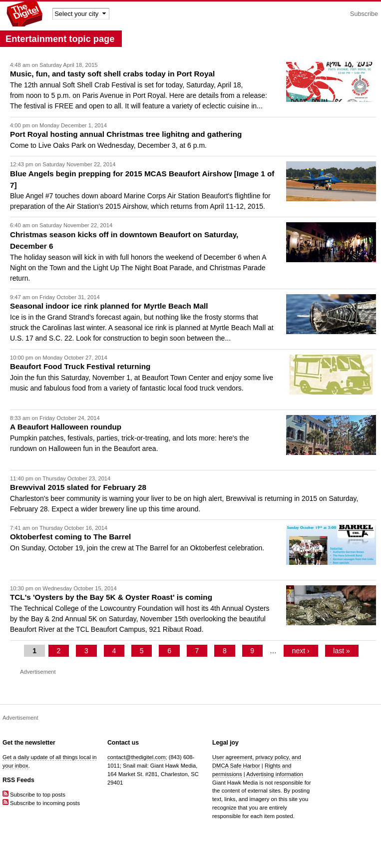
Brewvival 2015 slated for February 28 (78, 487)
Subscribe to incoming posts (41, 803)
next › (301, 651)
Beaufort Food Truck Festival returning (80, 366)
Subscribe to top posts (33, 795)
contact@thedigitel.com (136, 757)
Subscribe (364, 13)
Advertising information (274, 774)
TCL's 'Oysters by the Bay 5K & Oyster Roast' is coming (111, 597)
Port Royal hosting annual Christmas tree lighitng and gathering (126, 134)
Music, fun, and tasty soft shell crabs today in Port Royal (112, 73)
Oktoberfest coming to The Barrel (70, 536)
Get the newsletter (28, 742)
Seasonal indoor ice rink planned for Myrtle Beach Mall (109, 306)
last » (341, 651)
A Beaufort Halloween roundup (65, 427)
